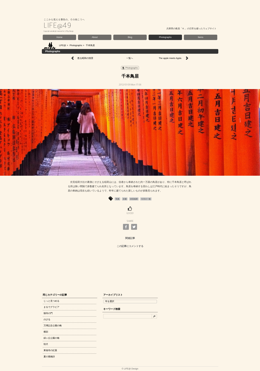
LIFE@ (62, 45)
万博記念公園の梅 (53, 325)
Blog (130, 37)
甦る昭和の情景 (85, 58)
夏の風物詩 (49, 356)
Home (59, 37)
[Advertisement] (130, 269)
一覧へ (129, 58)
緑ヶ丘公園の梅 (51, 338)
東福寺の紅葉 (50, 350)
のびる (47, 319)
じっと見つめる (51, 301)
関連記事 (130, 238)
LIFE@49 (58, 26)
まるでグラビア (51, 307)
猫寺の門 (48, 313)
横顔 (46, 331)
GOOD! (130, 213)
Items (200, 37)
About (95, 37)
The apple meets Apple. (170, 58)
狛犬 (46, 344)
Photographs (165, 37)
